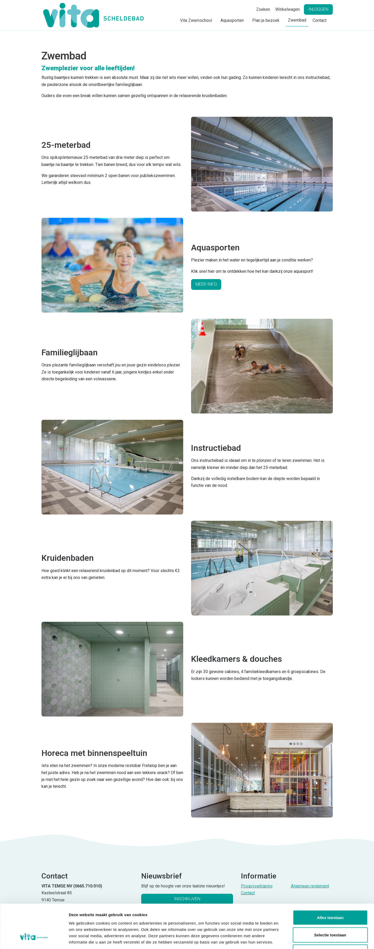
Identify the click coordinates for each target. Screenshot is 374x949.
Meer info (206, 284)
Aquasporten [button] (232, 20)
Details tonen (283, 938)
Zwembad (297, 20)
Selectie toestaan (330, 897)
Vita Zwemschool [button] (196, 20)
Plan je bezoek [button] (266, 20)
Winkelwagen (287, 9)
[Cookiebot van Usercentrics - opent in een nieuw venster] (34, 939)
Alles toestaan (330, 880)
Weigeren (330, 914)
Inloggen (318, 9)
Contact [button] (319, 20)
